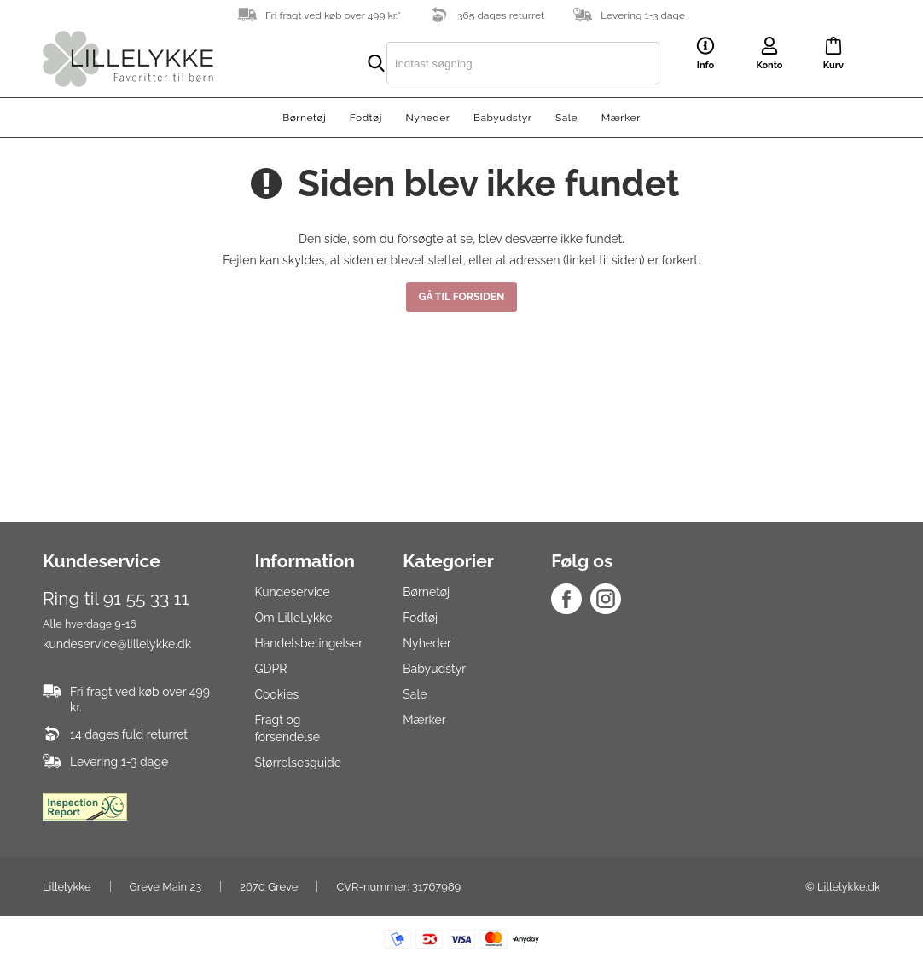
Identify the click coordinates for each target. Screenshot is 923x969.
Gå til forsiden (462, 296)
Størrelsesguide (297, 762)
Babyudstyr (502, 118)
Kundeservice (291, 592)
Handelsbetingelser (308, 643)
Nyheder (427, 118)
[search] (487, 63)
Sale (566, 118)
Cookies (276, 694)
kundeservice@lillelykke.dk (117, 644)
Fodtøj (366, 118)
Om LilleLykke (293, 617)
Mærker (621, 118)
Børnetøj (304, 118)
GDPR (270, 669)
